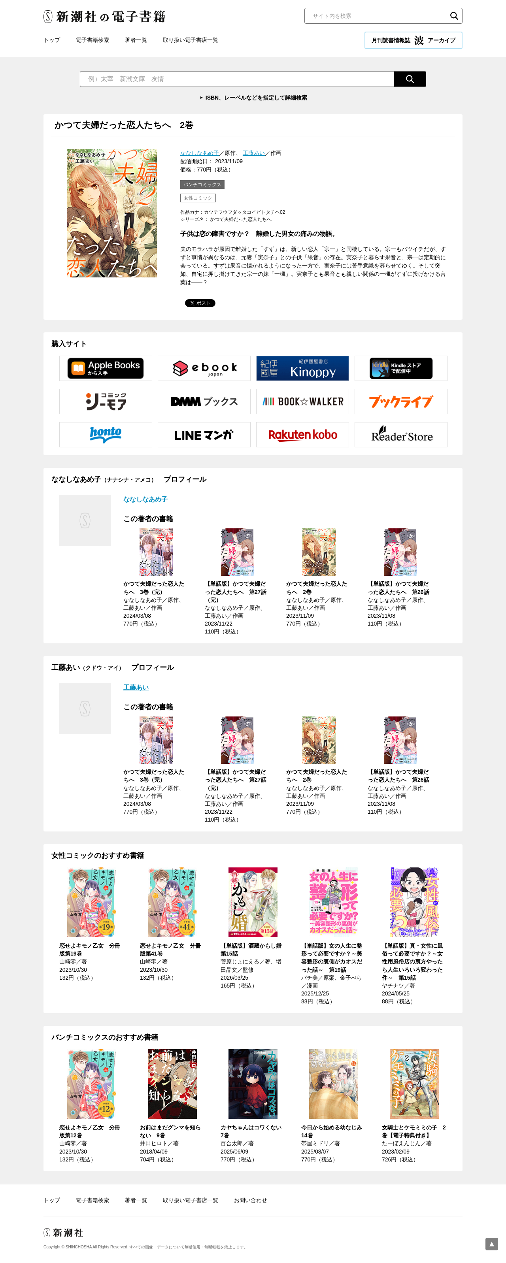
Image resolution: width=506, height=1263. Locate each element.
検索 (454, 15)
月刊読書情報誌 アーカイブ (413, 40)
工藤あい (254, 153)
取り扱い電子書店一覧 (190, 40)
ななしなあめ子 (199, 153)
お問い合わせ (250, 1200)
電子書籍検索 (92, 40)
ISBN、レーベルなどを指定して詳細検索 (256, 97)
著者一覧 (136, 40)
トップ (51, 40)
